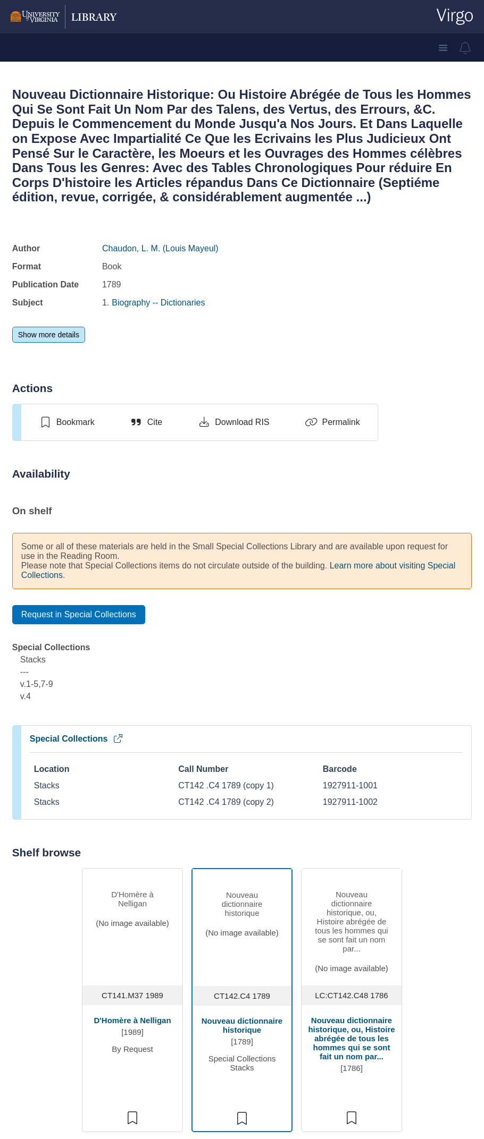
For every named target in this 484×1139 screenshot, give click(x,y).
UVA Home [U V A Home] (367, 938)
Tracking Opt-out (378, 1040)
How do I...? (273, 955)
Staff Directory (181, 955)
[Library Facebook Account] (85, 982)
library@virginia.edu (96, 943)
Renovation (176, 1006)
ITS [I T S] (353, 955)
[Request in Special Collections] (78, 614)
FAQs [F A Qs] (261, 938)
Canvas (361, 989)
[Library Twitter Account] (102, 982)
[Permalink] (332, 422)
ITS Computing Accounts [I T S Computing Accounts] (279, 1011)
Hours (166, 938)
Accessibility (274, 972)
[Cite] (146, 422)
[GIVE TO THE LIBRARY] (194, 1073)
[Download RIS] (233, 422)
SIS (354, 972)
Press (166, 989)
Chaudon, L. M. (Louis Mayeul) (160, 248)
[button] (443, 47)
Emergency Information (272, 1037)
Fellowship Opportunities (180, 1028)
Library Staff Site (378, 1023)
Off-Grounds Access (289, 989)
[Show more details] (48, 335)
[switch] (67, 422)
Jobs (164, 972)
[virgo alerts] (465, 48)
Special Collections (77, 738)
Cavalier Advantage (384, 1006)
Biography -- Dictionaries (158, 302)
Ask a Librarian (87, 960)
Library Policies (279, 1059)
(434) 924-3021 (87, 926)
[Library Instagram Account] (67, 982)
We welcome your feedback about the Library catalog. (242, 883)
